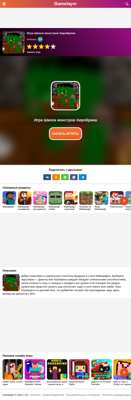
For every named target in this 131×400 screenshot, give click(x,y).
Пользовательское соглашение (83, 395)
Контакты (35, 395)
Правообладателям (53, 395)
